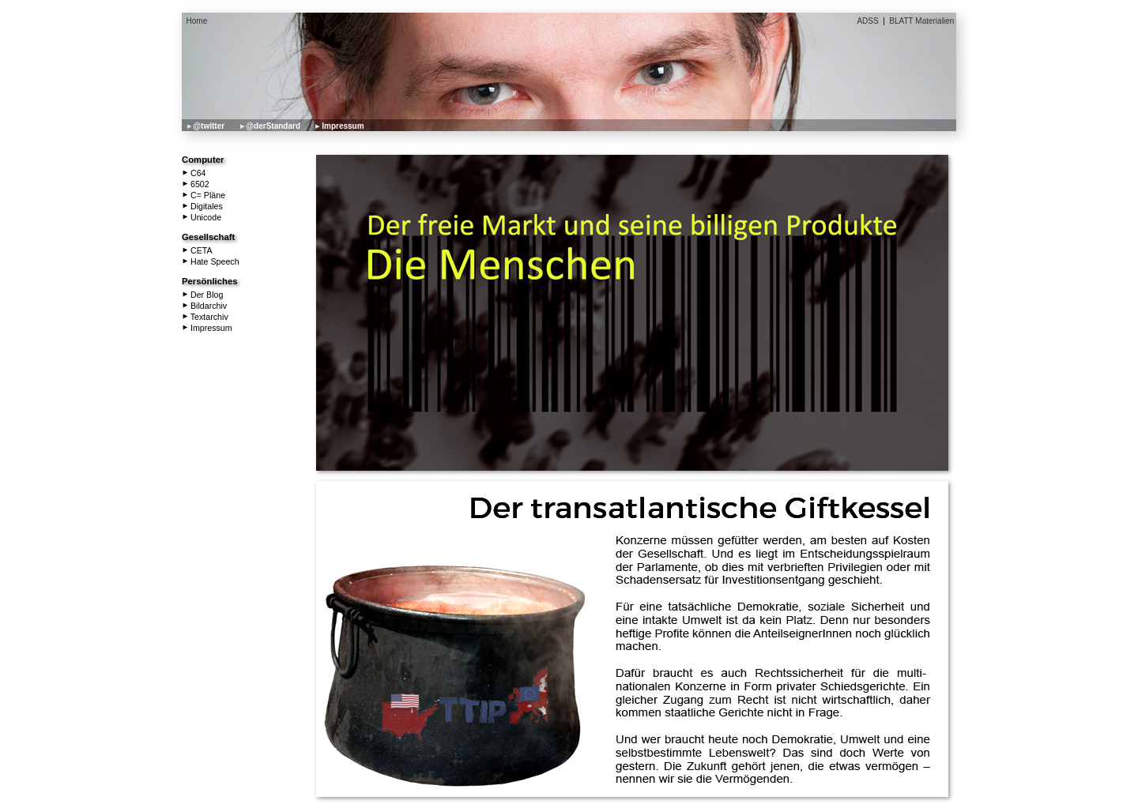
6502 (196, 184)
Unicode (202, 217)
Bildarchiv (205, 305)
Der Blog (203, 294)
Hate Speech (211, 261)
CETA (198, 250)
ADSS (867, 21)
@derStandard (273, 126)
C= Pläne (204, 195)
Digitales (203, 206)
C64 (194, 173)
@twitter (208, 126)
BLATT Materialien (921, 21)
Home (197, 21)
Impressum (343, 126)
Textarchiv (205, 316)
